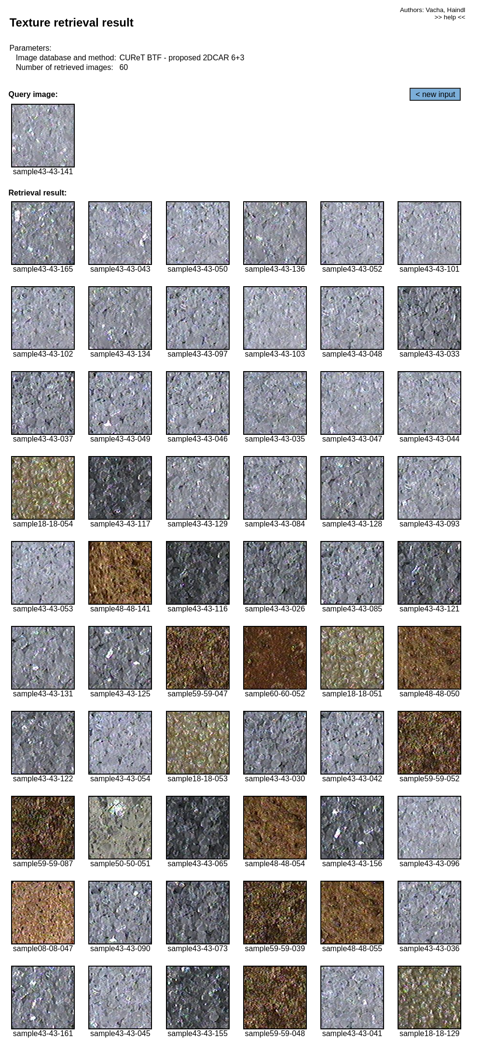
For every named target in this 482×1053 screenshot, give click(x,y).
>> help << (450, 17)
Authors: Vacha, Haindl (432, 10)
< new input (435, 94)
